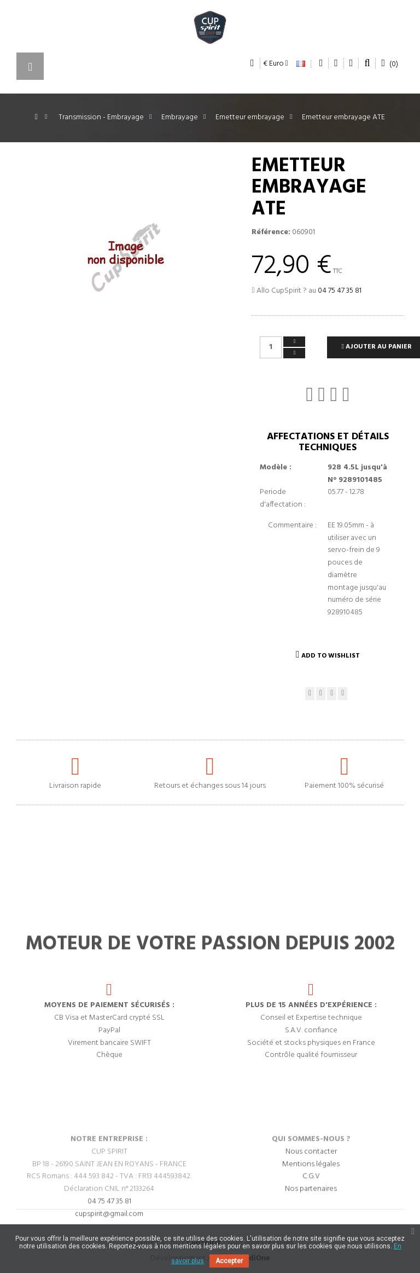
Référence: (271, 232)
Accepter (229, 1261)
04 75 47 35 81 (339, 290)
